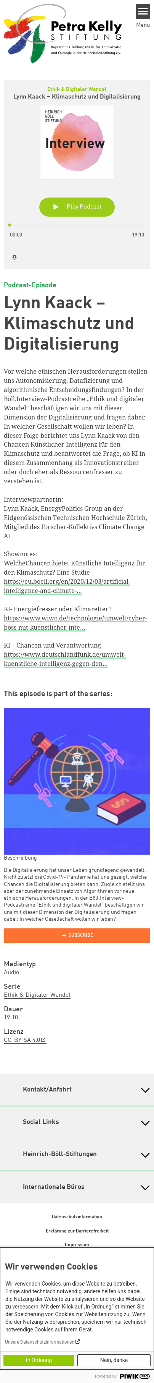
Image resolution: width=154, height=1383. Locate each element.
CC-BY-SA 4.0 (22, 1040)
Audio (11, 973)
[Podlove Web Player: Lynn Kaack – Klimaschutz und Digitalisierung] (77, 174)
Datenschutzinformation (77, 1217)
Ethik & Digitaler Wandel (37, 995)
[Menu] (143, 11)
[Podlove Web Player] (77, 935)
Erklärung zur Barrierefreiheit (77, 1231)
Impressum (77, 1245)
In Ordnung (39, 1360)
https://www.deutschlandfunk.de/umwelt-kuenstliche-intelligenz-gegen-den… (65, 659)
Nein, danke (114, 1360)
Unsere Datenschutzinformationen (39, 1342)
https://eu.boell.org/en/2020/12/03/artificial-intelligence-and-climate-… (67, 586)
